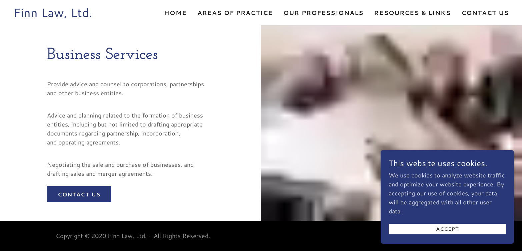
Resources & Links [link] (412, 12)
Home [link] (175, 12)
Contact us (79, 194)
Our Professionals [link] (323, 12)
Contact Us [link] (485, 12)
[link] (52, 14)
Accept (447, 245)
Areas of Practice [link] (235, 12)
